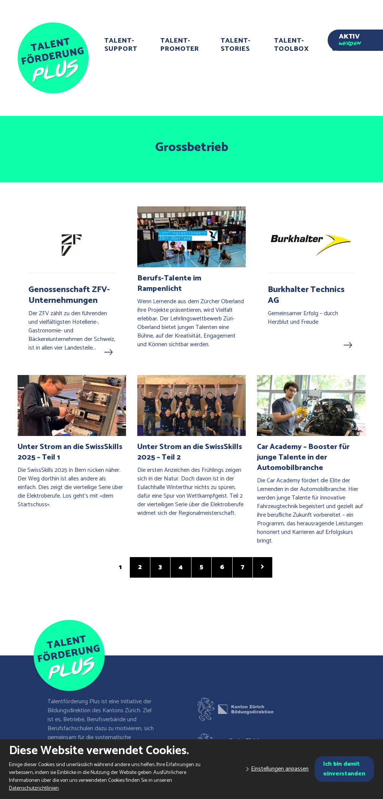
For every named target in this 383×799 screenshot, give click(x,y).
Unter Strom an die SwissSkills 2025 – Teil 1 (70, 452)
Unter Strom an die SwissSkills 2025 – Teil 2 (189, 452)
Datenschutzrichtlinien (34, 788)
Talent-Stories (236, 45)
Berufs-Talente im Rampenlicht (169, 283)
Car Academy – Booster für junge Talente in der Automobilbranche (303, 457)
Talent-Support (120, 45)
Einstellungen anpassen (280, 769)
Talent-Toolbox (291, 45)
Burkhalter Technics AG (306, 295)
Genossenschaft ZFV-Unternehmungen (69, 295)
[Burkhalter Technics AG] (311, 245)
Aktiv (350, 38)
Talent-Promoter (179, 45)
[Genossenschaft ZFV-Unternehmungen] (72, 245)
